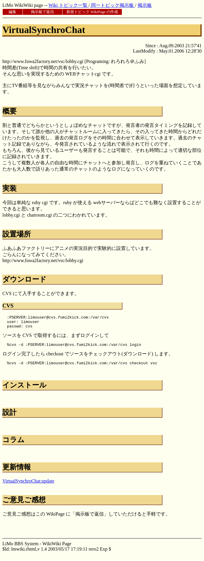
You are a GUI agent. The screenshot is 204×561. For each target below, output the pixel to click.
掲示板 (145, 5)
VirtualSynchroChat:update (28, 485)
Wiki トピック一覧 (68, 5)
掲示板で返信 (42, 12)
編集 (12, 12)
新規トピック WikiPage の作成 (92, 12)
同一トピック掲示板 (112, 5)
